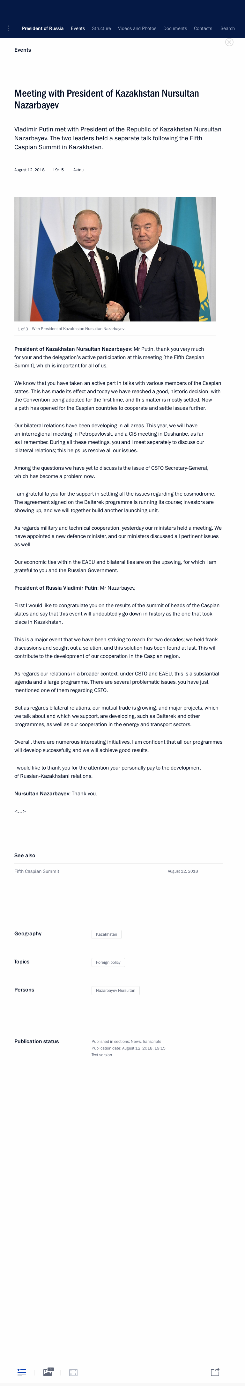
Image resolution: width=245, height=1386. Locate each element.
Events (22, 50)
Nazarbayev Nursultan (115, 990)
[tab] (21, 1372)
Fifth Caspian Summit (36, 871)
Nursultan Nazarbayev (103, 349)
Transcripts (152, 1041)
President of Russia (43, 9)
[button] (10, 9)
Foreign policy (108, 962)
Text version (102, 1055)
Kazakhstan (106, 934)
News (136, 1041)
